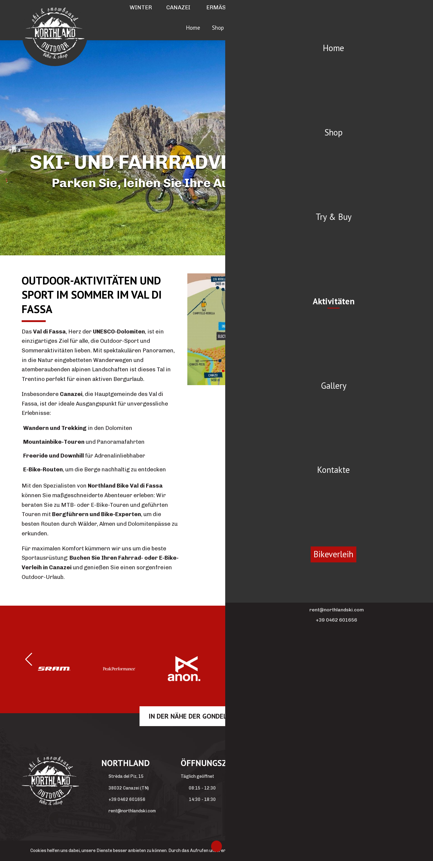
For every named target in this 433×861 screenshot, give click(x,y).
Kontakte (351, 27)
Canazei (178, 7)
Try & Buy (247, 27)
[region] (216, 147)
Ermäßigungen (230, 7)
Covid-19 (272, 803)
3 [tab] (298, 399)
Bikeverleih (389, 27)
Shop (218, 27)
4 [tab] (313, 399)
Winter (140, 7)
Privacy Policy (279, 789)
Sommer (271, 831)
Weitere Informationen (367, 850)
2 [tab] (282, 399)
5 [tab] (329, 399)
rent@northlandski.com (132, 811)
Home (193, 27)
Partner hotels (294, 7)
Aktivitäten (285, 27)
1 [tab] (266, 399)
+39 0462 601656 (127, 799)
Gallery (320, 27)
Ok (399, 850)
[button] (29, 659)
